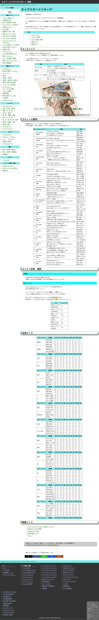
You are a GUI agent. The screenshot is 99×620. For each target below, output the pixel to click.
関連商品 (8, 63)
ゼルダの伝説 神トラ (9, 594)
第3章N (10, 80)
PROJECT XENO (8, 614)
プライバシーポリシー (9, 575)
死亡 (10, 31)
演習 (4, 36)
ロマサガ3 (72, 581)
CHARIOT (15, 24)
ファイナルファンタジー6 (49, 577)
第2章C (10, 77)
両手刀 (9, 113)
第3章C (15, 80)
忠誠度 (4, 49)
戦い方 (8, 36)
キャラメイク (35, 35)
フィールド (14, 71)
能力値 (4, 27)
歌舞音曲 (13, 152)
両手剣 (13, 108)
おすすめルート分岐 (33, 531)
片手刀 (4, 113)
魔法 (4, 149)
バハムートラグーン (68, 574)
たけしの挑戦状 (67, 588)
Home (89, 614)
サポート (12, 137)
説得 (8, 49)
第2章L (4, 77)
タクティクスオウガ (68, 570)
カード (8, 33)
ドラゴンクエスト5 (27, 579)
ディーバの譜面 (7, 58)
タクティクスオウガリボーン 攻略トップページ (41, 526)
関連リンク (35, 44)
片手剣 (8, 108)
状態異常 (5, 31)
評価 (4, 63)
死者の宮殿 (6, 95)
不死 (13, 31)
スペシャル (11, 139)
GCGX (2, 5)
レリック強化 (15, 44)
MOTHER (5, 601)
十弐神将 (5, 98)
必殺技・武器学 (7, 141)
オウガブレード (7, 126)
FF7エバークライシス (48, 579)
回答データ (35, 41)
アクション (6, 137)
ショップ (5, 40)
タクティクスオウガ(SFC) (10, 168)
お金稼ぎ (13, 36)
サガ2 (68, 579)
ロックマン (6, 608)
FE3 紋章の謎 (7, 596)
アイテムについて (8, 106)
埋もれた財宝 (6, 47)
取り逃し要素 (6, 71)
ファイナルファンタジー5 (49, 574)
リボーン (71, 572)
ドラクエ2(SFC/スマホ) (28, 572)
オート (4, 139)
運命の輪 (5, 170)
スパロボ (5, 612)
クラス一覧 (6, 160)
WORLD (13, 84)
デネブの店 (6, 42)
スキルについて (7, 134)
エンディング (6, 84)
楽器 (14, 115)
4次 (13, 612)
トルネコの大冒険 (27, 584)
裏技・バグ (6, 60)
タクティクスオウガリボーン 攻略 (16, 2)
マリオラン (13, 592)
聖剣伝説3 (51, 586)
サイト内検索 (10, 8)
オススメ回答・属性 (37, 39)
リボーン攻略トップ (8, 18)
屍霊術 (13, 149)
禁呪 (8, 82)
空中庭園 (12, 82)
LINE (44, 556)
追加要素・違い (7, 20)
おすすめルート (7, 68)
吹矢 (4, 117)
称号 (4, 56)
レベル (9, 27)
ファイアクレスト (8, 128)
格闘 (4, 110)
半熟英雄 (44, 588)
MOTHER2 (12, 601)
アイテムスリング (8, 143)
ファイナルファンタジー (49, 565)
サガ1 (64, 579)
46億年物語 (66, 586)
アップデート (13, 60)
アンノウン (13, 95)
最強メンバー (13, 53)
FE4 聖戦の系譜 (7, 598)
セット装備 (6, 53)
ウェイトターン (7, 24)
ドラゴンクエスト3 (27, 575)
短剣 (4, 108)
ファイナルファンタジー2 (49, 568)
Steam (14, 22)
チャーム (13, 33)
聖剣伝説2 (45, 586)
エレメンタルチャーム (32, 287)
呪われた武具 (6, 124)
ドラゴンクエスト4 (27, 577)
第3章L (4, 80)
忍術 (4, 152)
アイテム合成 (6, 44)
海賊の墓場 (6, 93)
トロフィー (9, 56)
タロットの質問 (36, 37)
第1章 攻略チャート (33, 533)
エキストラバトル (8, 100)
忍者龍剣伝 (6, 605)
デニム (29, 535)
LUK (4, 29)
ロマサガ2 (66, 581)
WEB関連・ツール (8, 572)
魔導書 (9, 115)
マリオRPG (6, 592)
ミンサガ (65, 584)
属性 (4, 33)
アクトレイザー (67, 565)
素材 (14, 122)
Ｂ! (52, 556)
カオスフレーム (7, 51)
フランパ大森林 (7, 91)
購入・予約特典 (7, 22)
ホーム (5, 568)
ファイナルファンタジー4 (49, 572)
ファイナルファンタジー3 (49, 570)
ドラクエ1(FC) (26, 568)
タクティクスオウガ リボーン (13, 5)
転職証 (9, 122)
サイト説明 (6, 570)
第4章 (4, 82)
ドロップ (13, 47)
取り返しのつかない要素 (34, 529)
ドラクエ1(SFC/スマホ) (28, 570)
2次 (10, 612)
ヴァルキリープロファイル (70, 577)
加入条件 (13, 38)
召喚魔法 (5, 154)
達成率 (14, 58)
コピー (59, 556)
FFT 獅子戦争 (46, 581)
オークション (12, 40)
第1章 (4, 75)
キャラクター (6, 38)
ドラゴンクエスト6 (27, 581)
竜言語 (8, 149)
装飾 (16, 119)
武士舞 (8, 152)
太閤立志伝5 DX (7, 603)
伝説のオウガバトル (8, 166)
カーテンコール (7, 87)
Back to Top (90, 616)
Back (89, 618)
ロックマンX (6, 610)
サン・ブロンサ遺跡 (8, 89)
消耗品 (4, 122)
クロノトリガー (46, 584)
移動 (7, 29)
